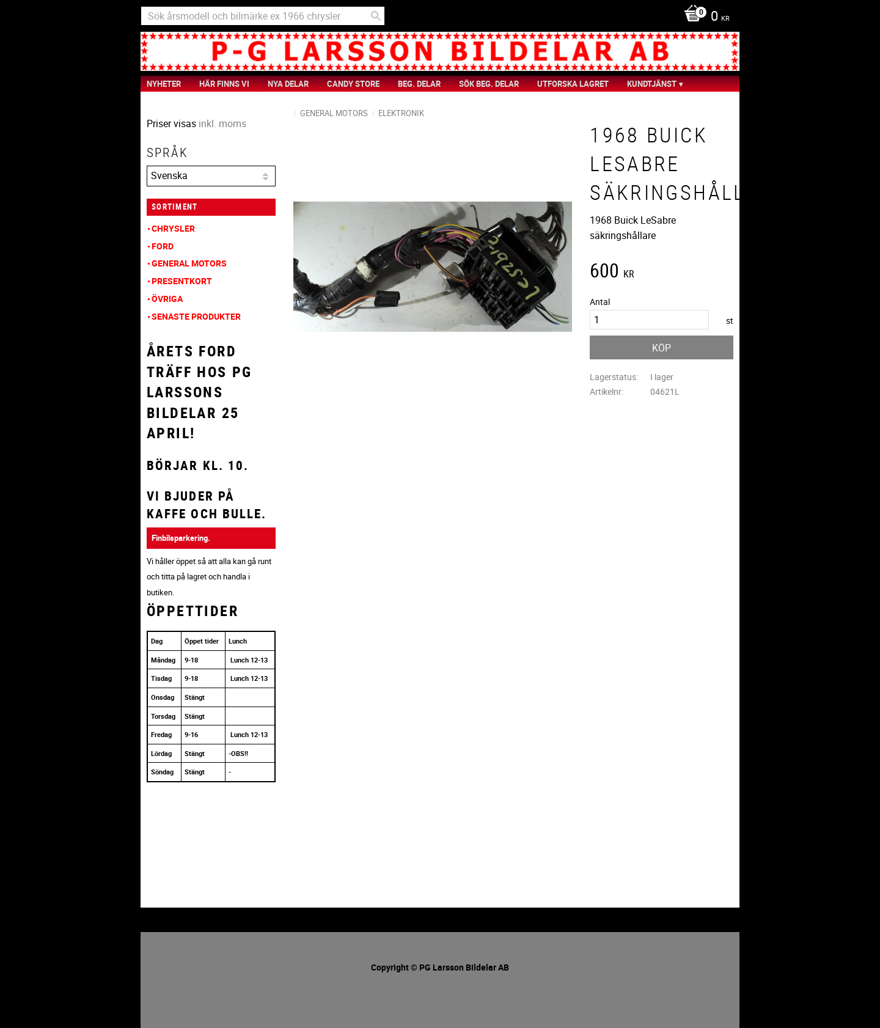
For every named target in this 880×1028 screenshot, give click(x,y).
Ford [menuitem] (163, 246)
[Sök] (376, 16)
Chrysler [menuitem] (173, 228)
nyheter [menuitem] (164, 83)
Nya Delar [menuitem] (288, 83)
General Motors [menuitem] (189, 263)
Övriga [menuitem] (167, 298)
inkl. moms (222, 123)
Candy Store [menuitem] (353, 83)
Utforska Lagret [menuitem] (573, 83)
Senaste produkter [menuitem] (196, 316)
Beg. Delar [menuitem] (419, 83)
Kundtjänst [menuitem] (651, 83)
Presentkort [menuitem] (182, 281)
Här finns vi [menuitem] (224, 83)
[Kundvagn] (704, 17)
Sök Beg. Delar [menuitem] (489, 83)
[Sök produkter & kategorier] (263, 16)
